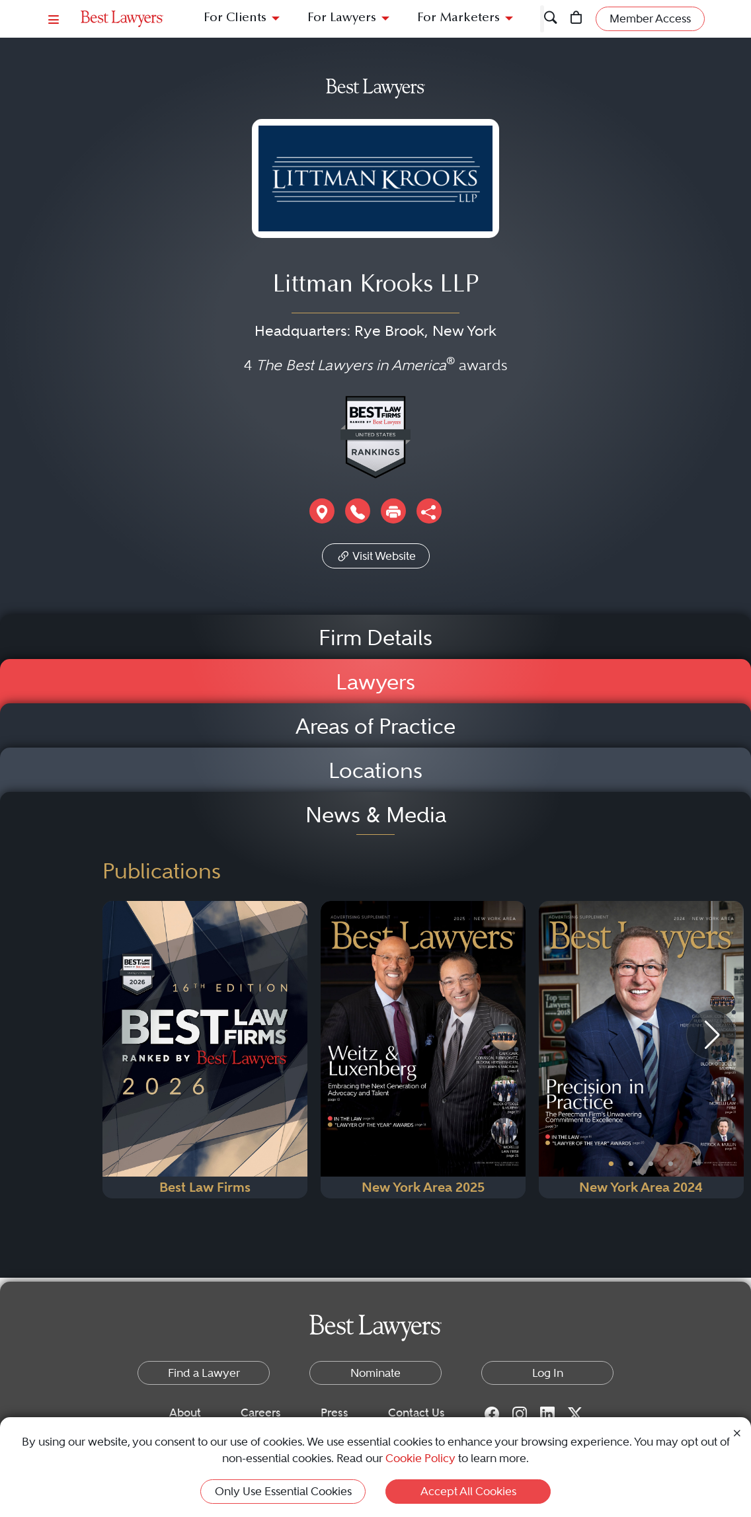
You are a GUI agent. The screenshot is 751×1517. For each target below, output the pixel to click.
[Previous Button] (549, 1049)
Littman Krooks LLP (375, 285)
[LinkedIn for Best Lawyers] (547, 1413)
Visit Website (376, 554)
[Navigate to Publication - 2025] (423, 1049)
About (185, 1412)
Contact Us (416, 1412)
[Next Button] (733, 1049)
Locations (375, 770)
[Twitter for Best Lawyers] (575, 1413)
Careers (261, 1412)
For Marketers (458, 18)
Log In (547, 1373)
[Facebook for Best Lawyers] (492, 1413)
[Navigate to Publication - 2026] (204, 1049)
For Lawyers (341, 18)
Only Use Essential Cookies (283, 1491)
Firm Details (375, 637)
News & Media (375, 815)
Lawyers (375, 682)
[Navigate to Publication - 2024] (641, 1049)
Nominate (375, 1373)
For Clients (235, 18)
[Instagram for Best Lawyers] (519, 1413)
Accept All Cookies (468, 1491)
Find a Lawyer (204, 1373)
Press (334, 1412)
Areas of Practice (375, 726)
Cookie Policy (420, 1458)
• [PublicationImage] (611, 1164)
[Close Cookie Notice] (737, 1432)
